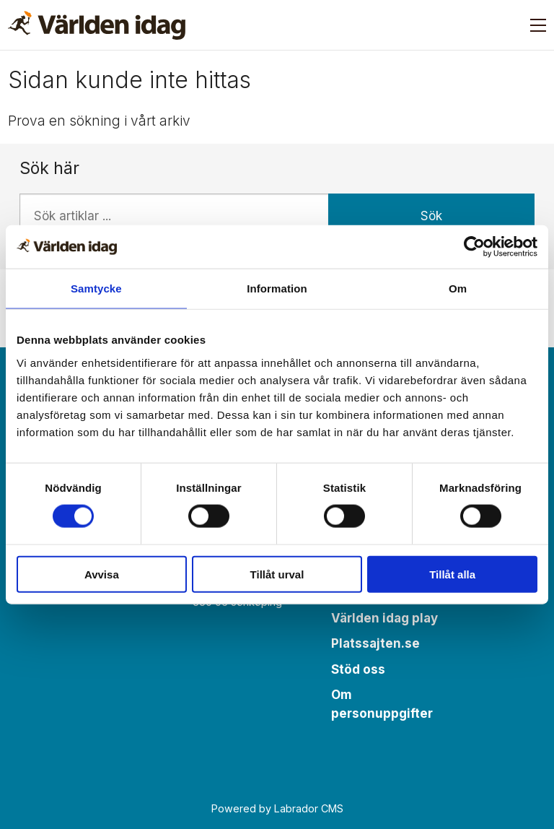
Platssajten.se (375, 643)
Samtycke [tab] (96, 288)
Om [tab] (458, 288)
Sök (431, 216)
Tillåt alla (452, 574)
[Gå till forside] (96, 25)
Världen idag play (384, 618)
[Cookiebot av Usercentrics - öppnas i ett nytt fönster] (474, 247)
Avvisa (101, 574)
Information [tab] (277, 288)
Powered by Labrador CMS (277, 808)
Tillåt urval (277, 574)
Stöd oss (358, 669)
